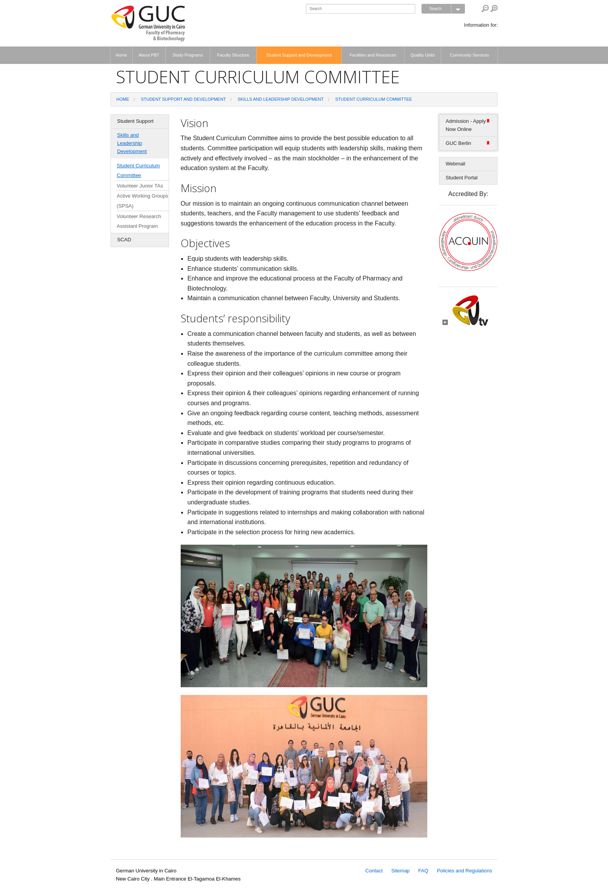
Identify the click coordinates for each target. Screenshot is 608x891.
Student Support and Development (299, 55)
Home (121, 55)
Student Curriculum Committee (373, 99)
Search (447, 9)
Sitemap (400, 871)
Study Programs (188, 55)
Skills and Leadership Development (281, 99)
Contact (374, 871)
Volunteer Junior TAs (140, 186)
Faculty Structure (233, 55)
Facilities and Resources (373, 55)
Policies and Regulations (464, 871)
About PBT (148, 55)
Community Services (469, 55)
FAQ (423, 871)
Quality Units (423, 55)
